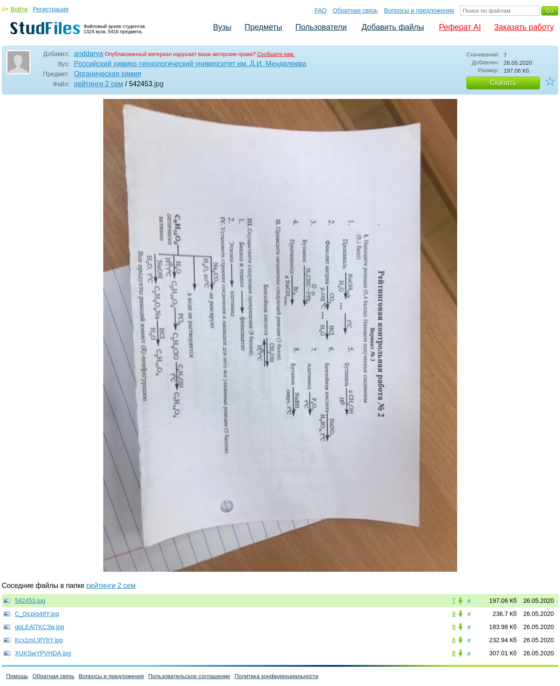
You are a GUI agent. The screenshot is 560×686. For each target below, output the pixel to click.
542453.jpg (30, 600)
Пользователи (320, 27)
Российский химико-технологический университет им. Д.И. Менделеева (190, 63)
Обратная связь (355, 10)
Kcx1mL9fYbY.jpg (39, 640)
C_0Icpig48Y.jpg (37, 613)
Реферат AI (460, 27)
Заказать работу (524, 27)
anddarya (88, 53)
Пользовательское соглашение (189, 676)
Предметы (263, 27)
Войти (19, 9)
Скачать (503, 82)
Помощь (17, 676)
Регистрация (51, 9)
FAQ (321, 10)
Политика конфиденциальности (276, 676)
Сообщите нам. (276, 54)
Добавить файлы (392, 27)
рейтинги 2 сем (98, 84)
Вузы (222, 27)
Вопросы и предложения (419, 10)
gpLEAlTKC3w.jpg (39, 626)
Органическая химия (107, 73)
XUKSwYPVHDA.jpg (43, 653)
